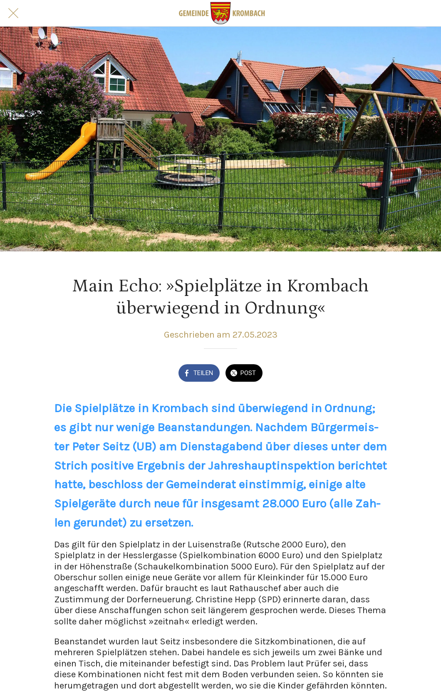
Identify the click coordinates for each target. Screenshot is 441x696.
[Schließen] (13, 13)
